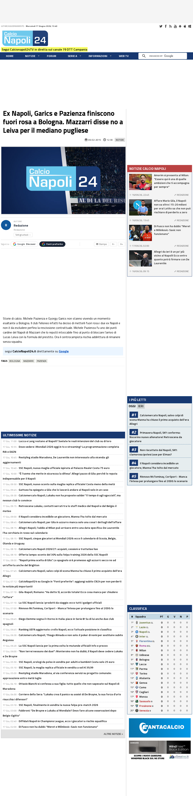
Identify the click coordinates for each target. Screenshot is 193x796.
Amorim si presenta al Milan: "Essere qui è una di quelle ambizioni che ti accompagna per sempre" (171, 181)
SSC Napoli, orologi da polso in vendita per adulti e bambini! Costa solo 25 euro (66, 662)
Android (180, 26)
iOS (185, 26)
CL (152, 622)
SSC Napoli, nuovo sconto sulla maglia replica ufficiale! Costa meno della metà (67, 484)
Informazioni (98, 56)
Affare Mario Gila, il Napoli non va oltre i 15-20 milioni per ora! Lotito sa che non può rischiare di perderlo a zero (172, 206)
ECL (148, 646)
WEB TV (124, 56)
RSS (170, 26)
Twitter (161, 26)
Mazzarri (28, 361)
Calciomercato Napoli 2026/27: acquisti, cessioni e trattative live (58, 549)
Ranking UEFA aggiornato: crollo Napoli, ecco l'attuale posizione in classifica (65, 629)
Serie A (72, 56)
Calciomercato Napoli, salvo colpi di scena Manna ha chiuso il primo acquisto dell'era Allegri (159, 419)
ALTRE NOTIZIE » (113, 734)
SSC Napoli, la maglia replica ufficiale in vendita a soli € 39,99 (56, 667)
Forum (51, 56)
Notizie (30, 56)
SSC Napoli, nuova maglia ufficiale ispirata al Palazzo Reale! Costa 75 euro (64, 468)
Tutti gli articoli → (23, 234)
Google (24, 244)
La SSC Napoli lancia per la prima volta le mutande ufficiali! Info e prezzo (63, 646)
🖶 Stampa (101, 244)
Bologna (14, 361)
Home (10, 56)
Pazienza (41, 361)
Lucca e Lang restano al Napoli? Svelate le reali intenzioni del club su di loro (65, 441)
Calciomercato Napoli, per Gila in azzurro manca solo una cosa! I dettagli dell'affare (70, 522)
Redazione (21, 225)
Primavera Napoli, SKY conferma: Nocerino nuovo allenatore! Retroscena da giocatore (156, 437)
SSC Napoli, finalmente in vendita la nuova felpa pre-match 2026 (58, 705)
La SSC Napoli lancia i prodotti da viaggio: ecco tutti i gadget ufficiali (60, 603)
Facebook (166, 26)
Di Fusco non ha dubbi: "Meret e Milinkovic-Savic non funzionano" (58, 727)
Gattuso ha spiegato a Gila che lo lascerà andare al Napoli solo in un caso (63, 490)
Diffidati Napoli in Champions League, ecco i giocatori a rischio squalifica (63, 721)
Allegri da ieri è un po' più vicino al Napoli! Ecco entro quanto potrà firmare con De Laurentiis (171, 257)
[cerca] (163, 56)
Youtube (175, 26)
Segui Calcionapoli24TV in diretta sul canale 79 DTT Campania (44, 49)
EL (153, 641)
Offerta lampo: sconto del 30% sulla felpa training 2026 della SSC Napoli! (63, 554)
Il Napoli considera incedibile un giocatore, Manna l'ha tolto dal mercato (63, 516)
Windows (190, 26)
